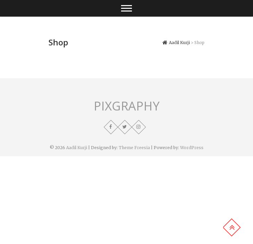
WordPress (191, 147)
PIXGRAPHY (127, 106)
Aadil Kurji (76, 147)
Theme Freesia (134, 147)
